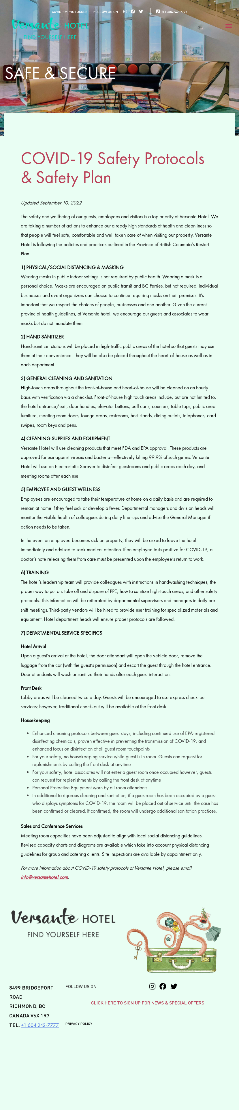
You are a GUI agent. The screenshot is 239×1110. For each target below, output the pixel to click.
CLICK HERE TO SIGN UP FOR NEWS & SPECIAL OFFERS (147, 1003)
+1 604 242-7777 (171, 12)
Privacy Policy (78, 1024)
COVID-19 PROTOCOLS (70, 12)
